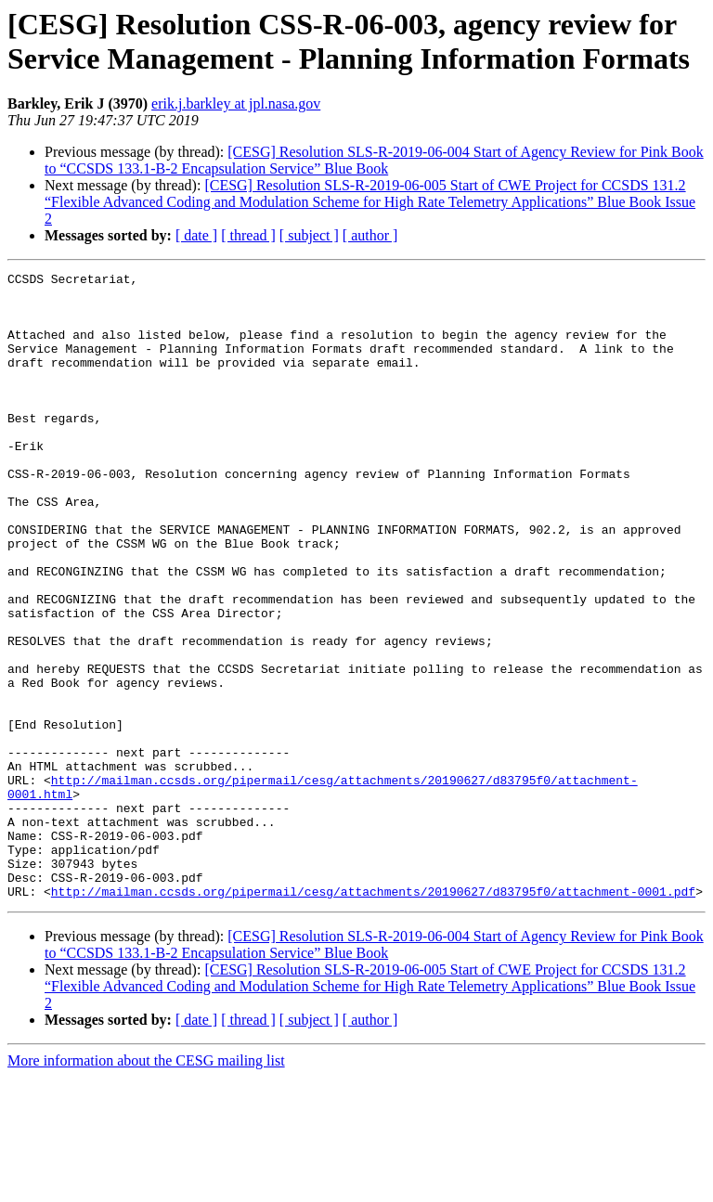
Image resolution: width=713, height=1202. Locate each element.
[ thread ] (248, 235)
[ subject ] (309, 235)
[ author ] (370, 235)
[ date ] (196, 235)
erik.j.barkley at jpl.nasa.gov (235, 103)
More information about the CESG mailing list (146, 1186)
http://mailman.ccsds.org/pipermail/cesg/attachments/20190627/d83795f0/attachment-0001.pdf (373, 1016)
